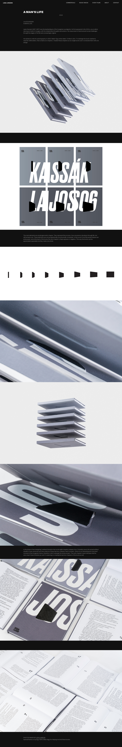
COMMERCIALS (70, 3)
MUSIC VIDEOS (83, 3)
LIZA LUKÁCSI (8, 3)
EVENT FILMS (96, 3)
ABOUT (107, 3)
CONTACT (116, 3)
